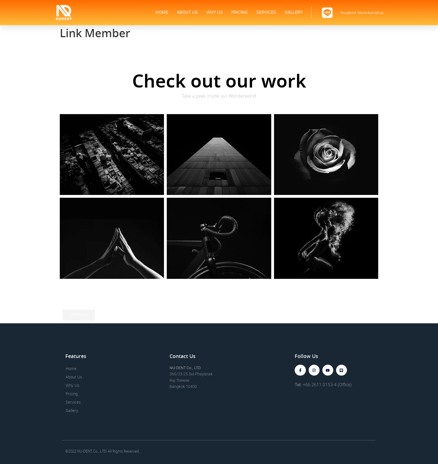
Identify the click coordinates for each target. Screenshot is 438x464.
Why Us (214, 12)
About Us (187, 12)
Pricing (239, 12)
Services (266, 12)
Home (162, 12)
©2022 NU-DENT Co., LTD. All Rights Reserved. (102, 451)
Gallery (294, 12)
